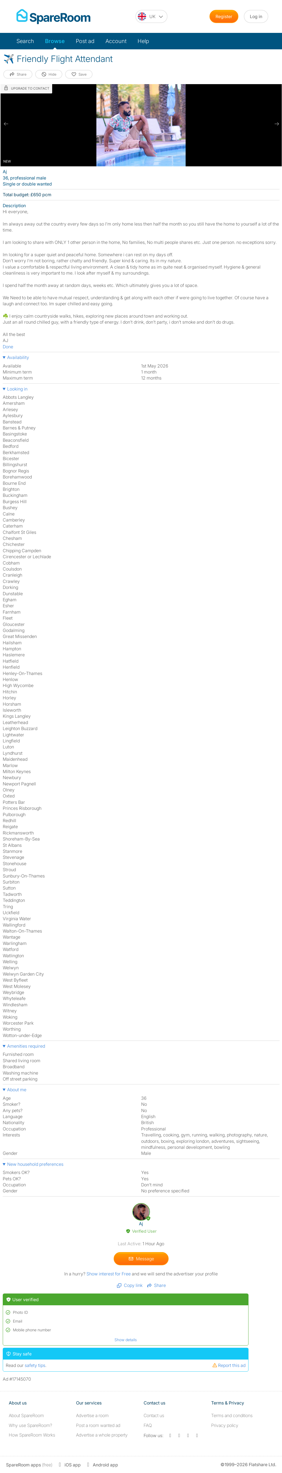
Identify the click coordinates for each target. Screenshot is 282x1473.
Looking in (17, 389)
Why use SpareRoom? (30, 1425)
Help (143, 41)
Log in (256, 16)
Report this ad (228, 1365)
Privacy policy (224, 1425)
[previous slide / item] (6, 124)
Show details (126, 1339)
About (26, 1415)
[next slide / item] (276, 124)
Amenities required (26, 1046)
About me (16, 1089)
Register (224, 16)
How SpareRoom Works (32, 1435)
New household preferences (35, 1164)
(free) (29, 1465)
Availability (18, 357)
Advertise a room (92, 1415)
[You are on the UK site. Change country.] (151, 16)
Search (25, 41)
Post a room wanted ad (98, 1425)
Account (116, 41)
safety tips (35, 1365)
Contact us (154, 1415)
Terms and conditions (232, 1415)
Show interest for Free (108, 1274)
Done (8, 346)
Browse (55, 41)
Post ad (85, 41)
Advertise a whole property (102, 1435)
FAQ (148, 1425)
